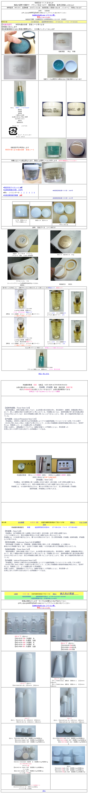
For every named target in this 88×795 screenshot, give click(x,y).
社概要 (16, 594)
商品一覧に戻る (44, 374)
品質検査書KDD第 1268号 (13, 190)
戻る (44, 791)
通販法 (72, 522)
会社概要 (21, 522)
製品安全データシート (11, 187)
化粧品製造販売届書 (11, 195)
